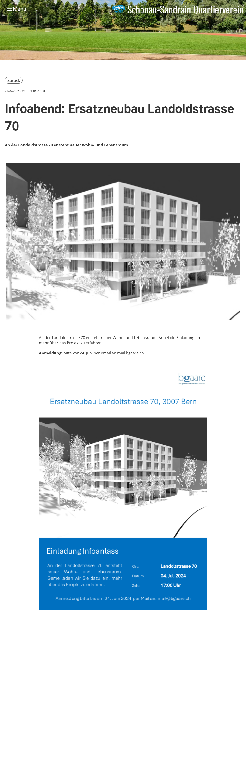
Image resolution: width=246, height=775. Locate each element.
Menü (16, 9)
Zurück (13, 80)
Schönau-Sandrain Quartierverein (185, 9)
